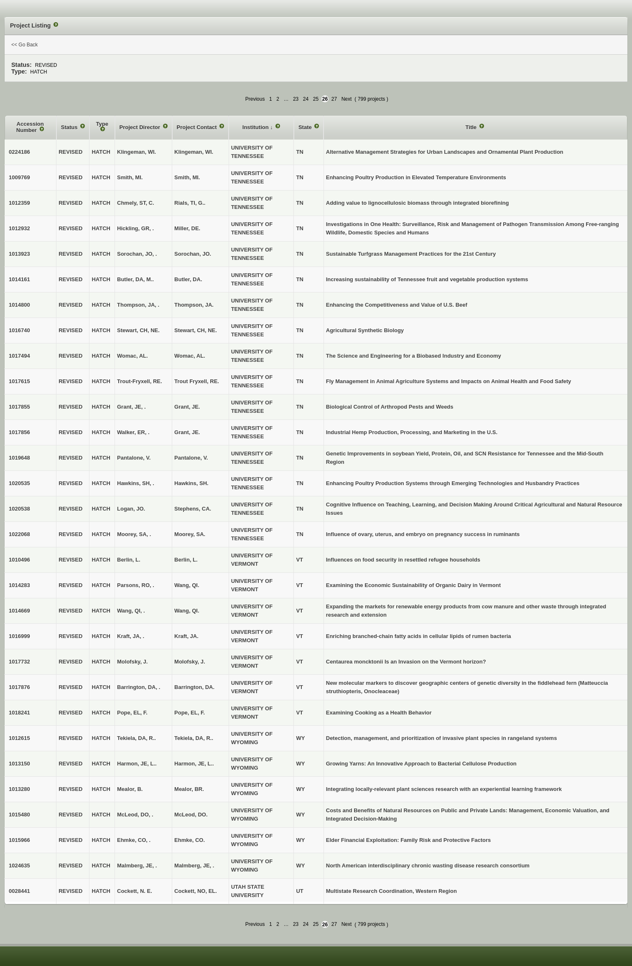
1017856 (19, 432)
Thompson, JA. (194, 305)
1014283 (19, 585)
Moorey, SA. (189, 534)
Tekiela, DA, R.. (193, 738)
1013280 (19, 789)
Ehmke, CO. (189, 840)
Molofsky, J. (189, 661)
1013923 (19, 254)
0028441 (19, 891)
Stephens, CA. (192, 509)
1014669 (19, 611)
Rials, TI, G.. (189, 203)
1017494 (19, 356)
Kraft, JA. (186, 636)
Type (102, 124)
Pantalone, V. (191, 458)
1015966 (19, 840)
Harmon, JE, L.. (194, 763)
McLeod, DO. (190, 814)
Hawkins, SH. (191, 483)
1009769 (19, 177)
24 (305, 99)
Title (472, 127)
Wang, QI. (186, 585)
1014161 (19, 279)
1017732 (19, 661)
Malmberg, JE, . (194, 865)
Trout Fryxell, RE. (196, 381)
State (305, 127)
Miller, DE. (187, 228)
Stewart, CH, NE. (195, 330)
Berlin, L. (186, 560)
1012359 (19, 203)
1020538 (19, 509)
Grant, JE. (187, 407)
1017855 (19, 407)
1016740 (19, 330)
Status (70, 127)
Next (346, 99)
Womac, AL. (189, 356)
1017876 (19, 687)
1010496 (19, 560)
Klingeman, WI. (193, 152)
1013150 (19, 763)
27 (334, 99)
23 (295, 99)
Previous (255, 99)
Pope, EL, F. (189, 712)
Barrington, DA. (194, 687)
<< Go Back (24, 45)
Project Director (141, 127)
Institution (256, 127)
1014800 (19, 305)
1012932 (19, 228)
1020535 (19, 483)
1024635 (19, 865)
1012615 (19, 738)
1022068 (19, 534)
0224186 (19, 152)
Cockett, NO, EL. (195, 891)
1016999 (19, 636)
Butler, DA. (188, 279)
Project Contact (198, 127)
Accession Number (30, 127)
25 (316, 99)
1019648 (19, 458)
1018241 (19, 712)
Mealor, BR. (189, 789)
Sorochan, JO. (192, 254)
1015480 (19, 814)
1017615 (19, 381)
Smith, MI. (187, 177)
